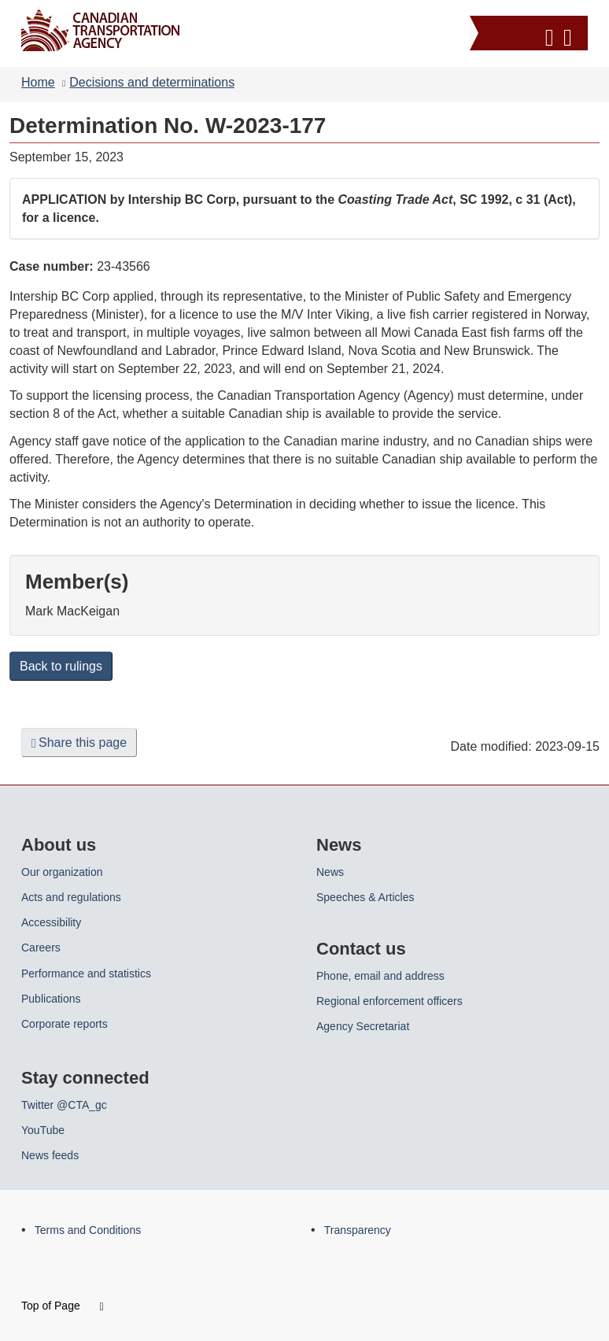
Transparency (357, 1230)
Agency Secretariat (362, 1026)
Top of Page (62, 1305)
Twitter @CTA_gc (64, 1105)
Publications (51, 998)
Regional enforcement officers (389, 1001)
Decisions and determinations (151, 82)
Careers (41, 947)
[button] (531, 35)
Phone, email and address (380, 976)
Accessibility (51, 922)
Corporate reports (64, 1024)
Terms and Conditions (88, 1230)
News (330, 872)
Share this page (79, 743)
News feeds (50, 1155)
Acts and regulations (71, 897)
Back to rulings (61, 666)
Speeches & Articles (365, 897)
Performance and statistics (86, 973)
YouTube (43, 1130)
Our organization (62, 872)
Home (38, 82)
